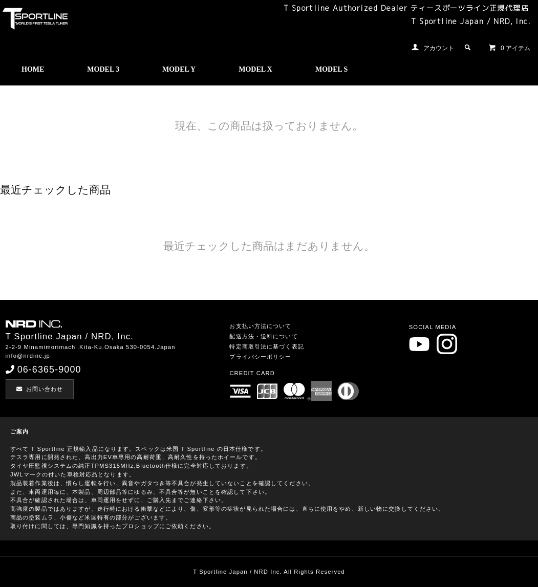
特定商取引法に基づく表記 (266, 346)
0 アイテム (509, 48)
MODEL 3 (103, 69)
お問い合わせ (39, 389)
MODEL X (255, 69)
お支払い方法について (260, 326)
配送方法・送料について (263, 336)
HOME (32, 69)
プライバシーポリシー (260, 357)
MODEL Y (179, 69)
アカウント (438, 48)
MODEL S (331, 69)
